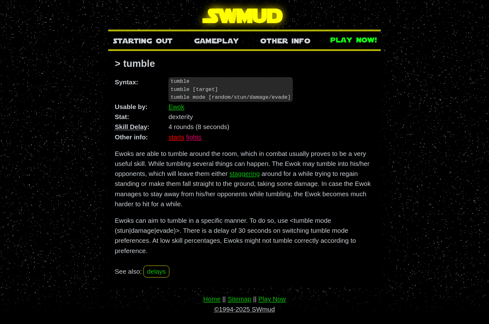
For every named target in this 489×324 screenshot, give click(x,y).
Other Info (285, 40)
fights (194, 137)
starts (176, 137)
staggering (245, 173)
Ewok (176, 107)
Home (211, 299)
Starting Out (143, 40)
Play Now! (354, 39)
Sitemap (239, 299)
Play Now (272, 299)
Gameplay (216, 40)
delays (156, 271)
